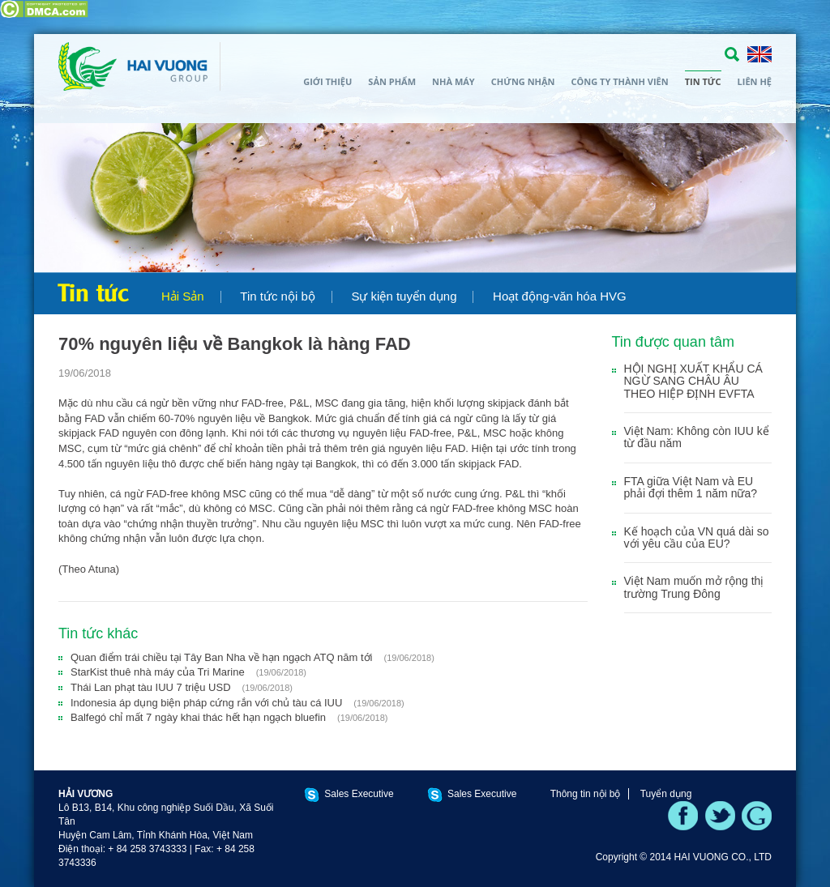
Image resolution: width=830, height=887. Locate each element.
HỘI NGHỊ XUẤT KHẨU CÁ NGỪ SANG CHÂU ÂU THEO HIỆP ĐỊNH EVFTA (693, 381)
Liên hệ (755, 81)
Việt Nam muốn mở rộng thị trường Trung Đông (694, 586)
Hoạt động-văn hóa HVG (560, 296)
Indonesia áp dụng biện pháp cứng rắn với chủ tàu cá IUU (237, 703)
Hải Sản (182, 296)
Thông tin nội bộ (585, 794)
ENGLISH (759, 54)
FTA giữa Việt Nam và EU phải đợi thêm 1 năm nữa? (691, 487)
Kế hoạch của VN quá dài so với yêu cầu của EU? (696, 537)
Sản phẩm (392, 81)
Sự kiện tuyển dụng (403, 296)
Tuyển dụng (666, 794)
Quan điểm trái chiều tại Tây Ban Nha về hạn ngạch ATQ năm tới (252, 657)
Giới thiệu (327, 81)
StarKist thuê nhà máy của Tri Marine (188, 672)
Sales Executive (358, 794)
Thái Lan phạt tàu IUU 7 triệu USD (182, 687)
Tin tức (703, 81)
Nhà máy (453, 81)
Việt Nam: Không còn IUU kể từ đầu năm (696, 437)
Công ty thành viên (620, 81)
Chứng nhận (523, 81)
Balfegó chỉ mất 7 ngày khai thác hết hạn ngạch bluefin (229, 717)
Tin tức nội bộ (277, 296)
